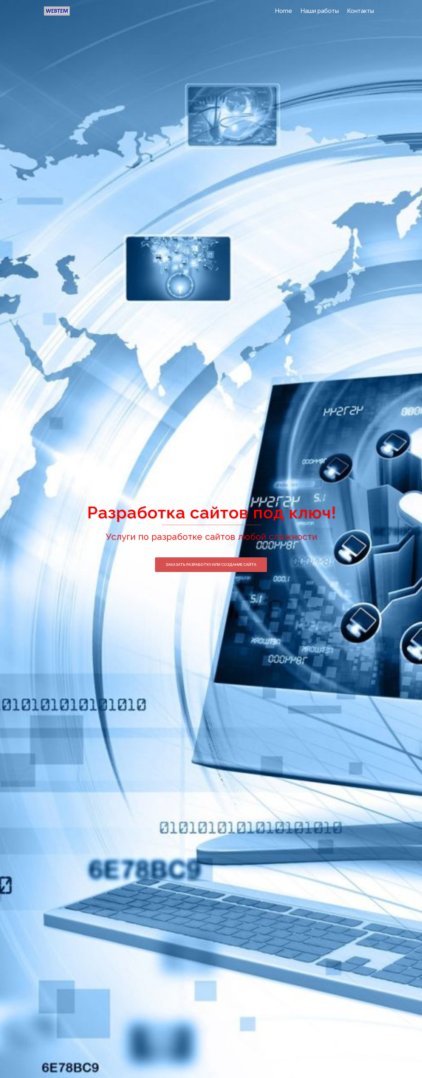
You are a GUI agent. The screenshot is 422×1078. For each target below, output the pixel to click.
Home (283, 10)
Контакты (360, 10)
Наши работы (319, 10)
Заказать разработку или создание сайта (211, 564)
